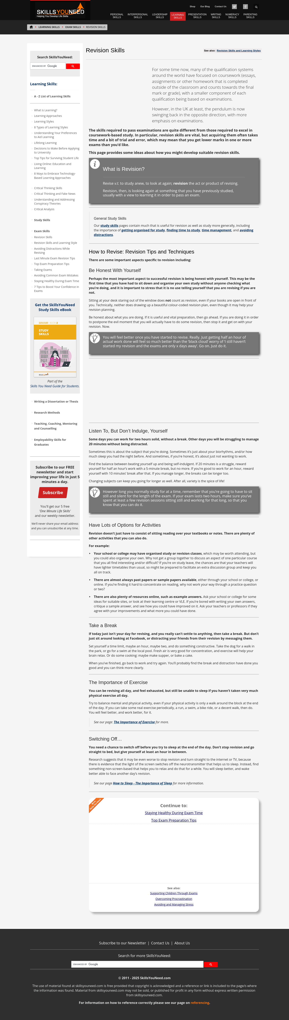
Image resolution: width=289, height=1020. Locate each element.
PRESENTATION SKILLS (197, 16)
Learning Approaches (48, 116)
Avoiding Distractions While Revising (52, 250)
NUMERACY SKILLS (232, 16)
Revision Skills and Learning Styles (239, 50)
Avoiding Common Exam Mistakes (56, 275)
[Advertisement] (119, 92)
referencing (200, 1002)
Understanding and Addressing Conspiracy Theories (54, 201)
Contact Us (220, 6)
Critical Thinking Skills (48, 188)
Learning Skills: (43, 83)
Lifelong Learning (45, 143)
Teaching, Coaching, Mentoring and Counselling (55, 426)
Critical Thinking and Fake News (54, 194)
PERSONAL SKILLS (116, 16)
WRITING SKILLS (216, 16)
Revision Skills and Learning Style (55, 243)
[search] (47, 66)
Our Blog (205, 6)
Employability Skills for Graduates (50, 442)
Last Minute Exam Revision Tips (54, 258)
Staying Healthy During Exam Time (56, 281)
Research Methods (47, 412)
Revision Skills (43, 237)
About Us (182, 943)
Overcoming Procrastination (174, 899)
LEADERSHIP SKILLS (159, 16)
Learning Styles (44, 121)
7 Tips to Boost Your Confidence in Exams (56, 289)
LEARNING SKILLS (178, 16)
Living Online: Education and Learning (52, 166)
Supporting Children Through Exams (173, 893)
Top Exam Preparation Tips (51, 264)
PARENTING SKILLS (250, 16)
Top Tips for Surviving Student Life (56, 158)
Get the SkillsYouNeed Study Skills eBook (55, 307)
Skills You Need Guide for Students (54, 386)
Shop (192, 6)
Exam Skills (73, 27)
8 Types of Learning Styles (51, 127)
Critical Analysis (44, 209)
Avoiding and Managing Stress (173, 904)
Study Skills (42, 220)
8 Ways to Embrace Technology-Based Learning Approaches (55, 175)
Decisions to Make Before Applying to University (56, 150)
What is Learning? (45, 110)
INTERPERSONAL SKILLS (138, 16)
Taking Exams (43, 270)
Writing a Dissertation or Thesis (56, 401)
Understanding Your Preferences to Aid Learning (55, 135)
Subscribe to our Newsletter (122, 943)
